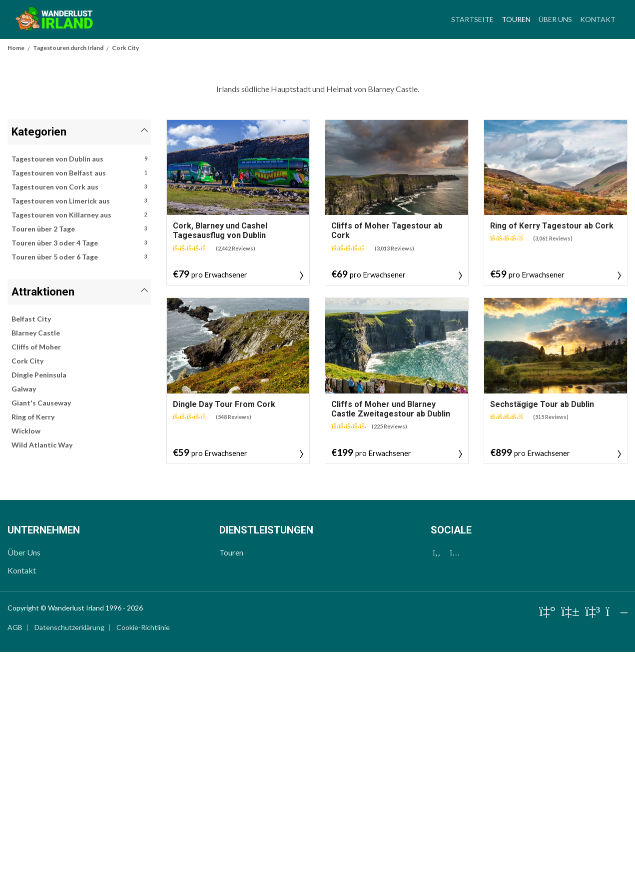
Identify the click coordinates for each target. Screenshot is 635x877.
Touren (518, 18)
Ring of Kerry (32, 642)
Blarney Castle (35, 558)
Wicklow (25, 656)
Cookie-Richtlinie (143, 852)
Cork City (27, 586)
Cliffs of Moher (36, 572)
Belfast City (31, 544)
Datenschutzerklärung (69, 852)
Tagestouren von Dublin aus (79, 384)
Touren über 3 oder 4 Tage (79, 468)
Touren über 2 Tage (79, 454)
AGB (14, 852)
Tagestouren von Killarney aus (79, 440)
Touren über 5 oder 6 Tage (79, 482)
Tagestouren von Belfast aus (79, 398)
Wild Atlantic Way (41, 670)
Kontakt (598, 19)
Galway (23, 614)
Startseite (472, 19)
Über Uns (555, 19)
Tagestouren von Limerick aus (79, 426)
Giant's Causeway (41, 628)
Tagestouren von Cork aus (79, 412)
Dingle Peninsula (38, 600)
